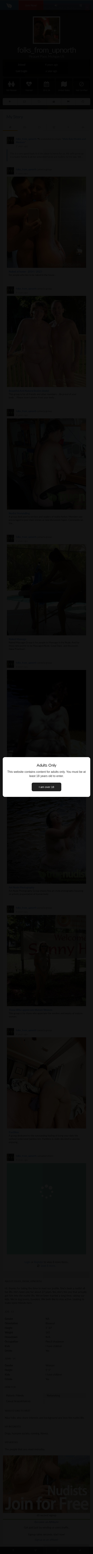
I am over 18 (46, 786)
